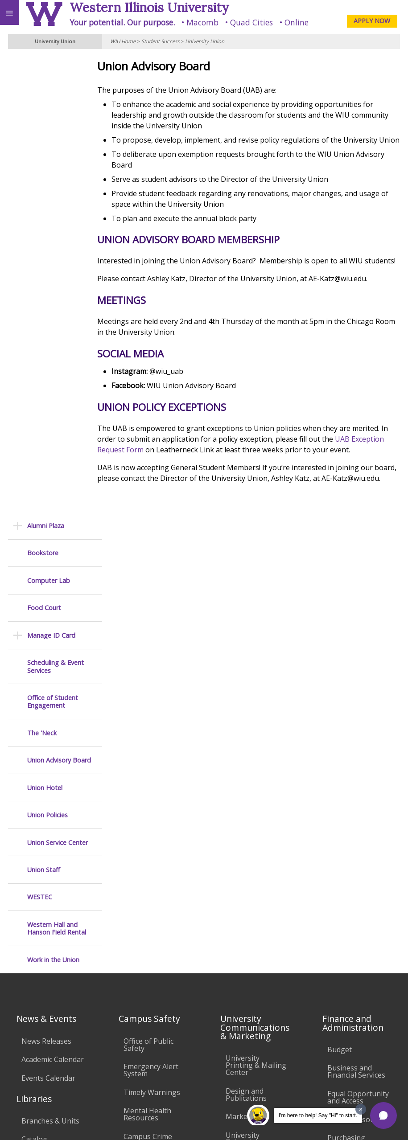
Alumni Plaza (45, 66)
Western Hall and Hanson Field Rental (56, 468)
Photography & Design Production (257, 734)
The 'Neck (42, 273)
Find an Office (349, 777)
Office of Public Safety (148, 615)
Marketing (243, 687)
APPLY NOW (372, 20)
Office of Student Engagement (52, 242)
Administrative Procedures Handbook (250, 893)
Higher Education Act (255, 760)
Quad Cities (251, 22)
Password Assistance (141, 878)
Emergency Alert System (151, 640)
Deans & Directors (357, 795)
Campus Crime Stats (148, 710)
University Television (243, 709)
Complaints (245, 970)
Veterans (182, 1058)
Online (296, 22)
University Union (204, 41)
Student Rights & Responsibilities (254, 947)
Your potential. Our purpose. (122, 22)
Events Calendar (48, 649)
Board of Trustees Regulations (256, 837)
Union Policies (47, 355)
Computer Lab (48, 120)
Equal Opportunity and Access (358, 668)
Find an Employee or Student (356, 754)
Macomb (202, 22)
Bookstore (42, 93)
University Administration (352, 817)
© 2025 (218, 1123)
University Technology (143, 930)
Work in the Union (53, 500)
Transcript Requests (39, 802)
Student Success (160, 41)
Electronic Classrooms (143, 853)
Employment (78, 1058)
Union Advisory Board (59, 300)
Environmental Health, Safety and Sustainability (154, 773)
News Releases (46, 612)
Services (35, 747)
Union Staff (43, 410)
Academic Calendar (52, 630)
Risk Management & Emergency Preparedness (154, 740)
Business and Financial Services (356, 642)
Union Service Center (57, 382)
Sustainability (132, 1058)
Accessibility (25, 1058)
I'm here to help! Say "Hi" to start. (318, 1115)
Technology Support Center (150, 904)
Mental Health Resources (147, 685)
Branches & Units (50, 692)
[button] (383, 1115)
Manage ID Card (51, 175)
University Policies (256, 815)
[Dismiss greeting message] (360, 1109)
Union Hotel (44, 328)
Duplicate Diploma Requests (52, 827)
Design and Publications (246, 665)
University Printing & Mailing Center (256, 636)
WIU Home (123, 41)
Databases (39, 729)
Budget (339, 620)
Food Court (44, 148)
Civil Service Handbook (245, 921)
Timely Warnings (152, 663)
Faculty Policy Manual (248, 863)
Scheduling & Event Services (55, 206)
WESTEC (39, 437)
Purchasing (346, 709)
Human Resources (357, 690)
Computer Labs (149, 831)
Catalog (34, 710)
